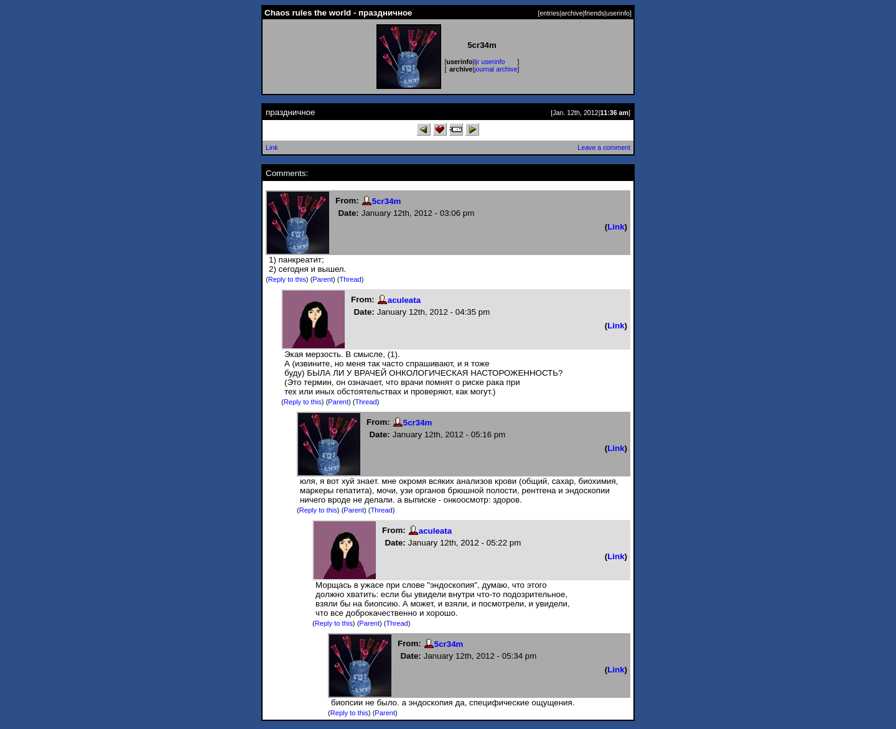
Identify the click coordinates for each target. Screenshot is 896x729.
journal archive (495, 69)
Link (272, 147)
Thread (351, 279)
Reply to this (287, 279)
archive (571, 13)
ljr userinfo (489, 61)
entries (549, 13)
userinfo (618, 13)
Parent (322, 279)
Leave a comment (603, 147)
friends (594, 13)
